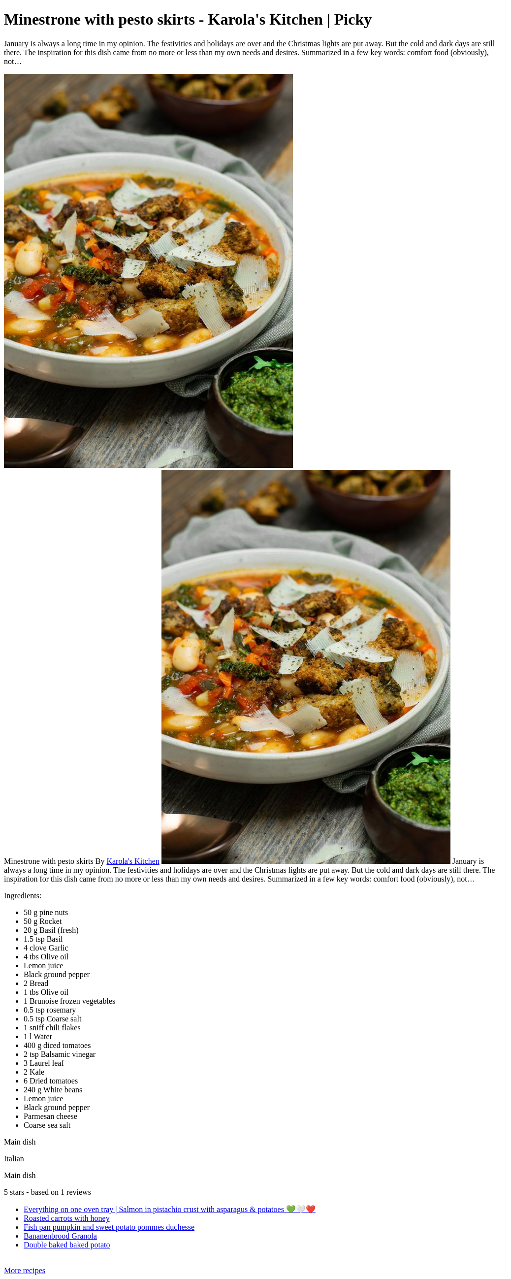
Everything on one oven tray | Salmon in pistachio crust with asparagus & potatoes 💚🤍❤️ (170, 1209)
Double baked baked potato (67, 1245)
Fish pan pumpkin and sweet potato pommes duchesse (109, 1227)
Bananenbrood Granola (60, 1236)
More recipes (24, 1270)
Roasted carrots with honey (67, 1218)
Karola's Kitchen (132, 861)
